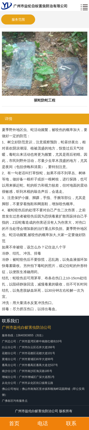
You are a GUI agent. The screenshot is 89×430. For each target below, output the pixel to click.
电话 (42, 423)
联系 (71, 423)
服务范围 (18, 19)
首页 (14, 423)
